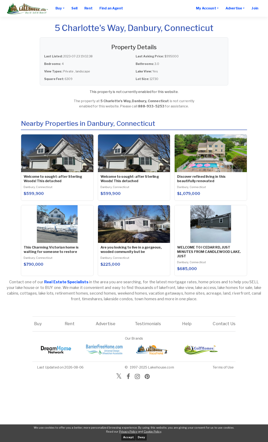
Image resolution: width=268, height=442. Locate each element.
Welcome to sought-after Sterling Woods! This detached (53, 179)
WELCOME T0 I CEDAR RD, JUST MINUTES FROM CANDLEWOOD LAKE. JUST (209, 251)
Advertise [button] (233, 8)
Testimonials (148, 323)
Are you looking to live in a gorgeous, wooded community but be (131, 249)
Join (254, 8)
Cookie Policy (152, 431)
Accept (128, 437)
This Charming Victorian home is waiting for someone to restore (51, 249)
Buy (38, 323)
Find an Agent (111, 8)
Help (186, 323)
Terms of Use (223, 367)
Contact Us (224, 323)
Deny (141, 437)
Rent (88, 8)
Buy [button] (58, 8)
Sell (74, 8)
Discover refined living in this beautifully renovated (201, 179)
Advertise (105, 323)
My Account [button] (206, 8)
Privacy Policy (128, 431)
